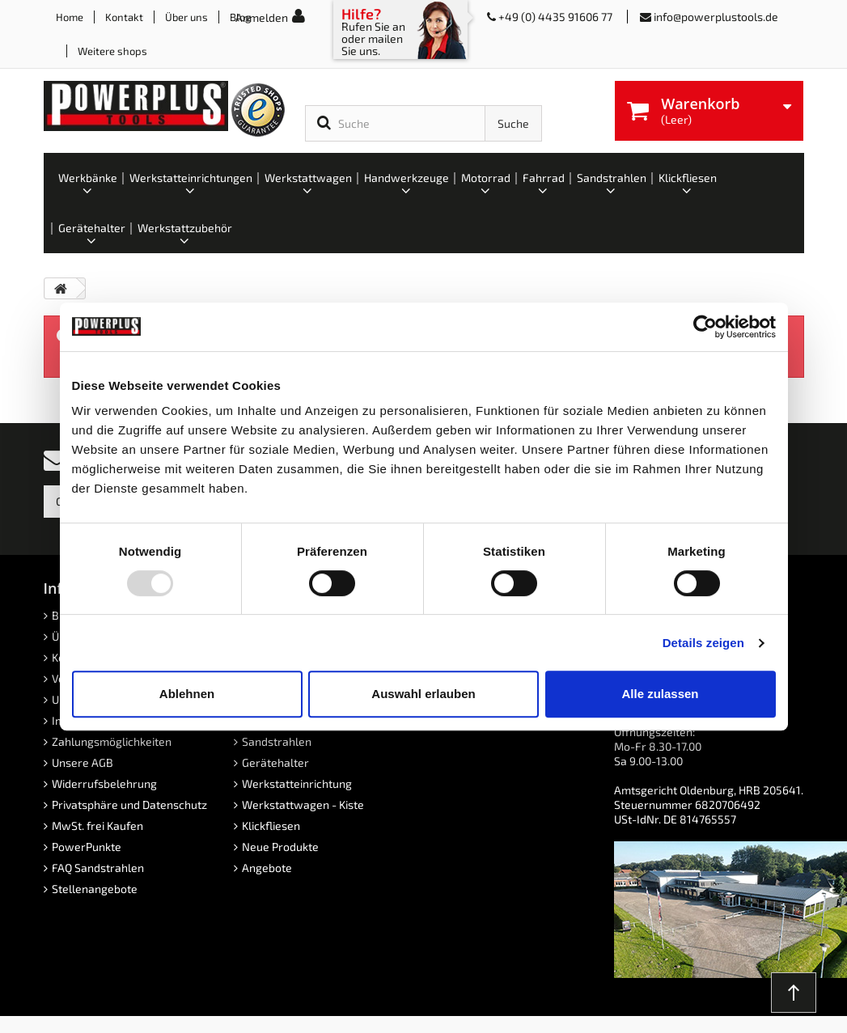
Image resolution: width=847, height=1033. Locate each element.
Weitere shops (112, 50)
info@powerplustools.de (716, 16)
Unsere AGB (82, 762)
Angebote (267, 867)
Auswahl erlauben (423, 694)
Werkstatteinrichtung (297, 783)
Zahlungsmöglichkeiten (112, 741)
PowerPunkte (86, 846)
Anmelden (261, 17)
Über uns (186, 17)
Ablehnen (186, 694)
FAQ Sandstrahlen (98, 867)
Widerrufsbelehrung (104, 783)
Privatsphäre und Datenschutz (129, 804)
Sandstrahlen (276, 741)
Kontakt (124, 17)
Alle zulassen (659, 694)
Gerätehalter (275, 762)
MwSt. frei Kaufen (97, 825)
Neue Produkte (280, 846)
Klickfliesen (271, 825)
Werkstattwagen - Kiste (303, 804)
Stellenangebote (95, 888)
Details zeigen (703, 643)
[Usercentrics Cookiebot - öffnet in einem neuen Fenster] (705, 327)
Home (69, 17)
